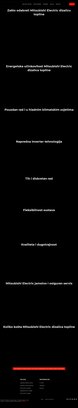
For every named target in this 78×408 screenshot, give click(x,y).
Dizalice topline (26, 4)
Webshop (42, 385)
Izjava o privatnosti (49, 399)
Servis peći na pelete (25, 388)
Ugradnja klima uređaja (26, 390)
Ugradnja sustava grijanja (26, 385)
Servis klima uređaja (25, 393)
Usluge (52, 4)
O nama (42, 382)
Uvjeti (42, 399)
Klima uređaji (37, 4)
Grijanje (45, 4)
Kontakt (58, 4)
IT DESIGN (24, 401)
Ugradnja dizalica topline (26, 382)
